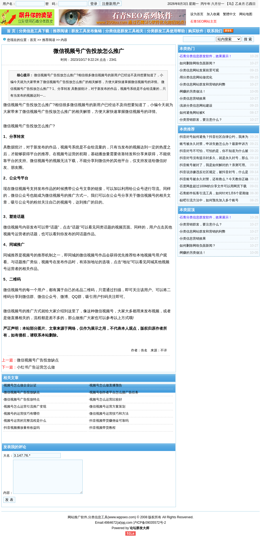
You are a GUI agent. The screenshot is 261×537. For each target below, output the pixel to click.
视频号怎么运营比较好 (105, 399)
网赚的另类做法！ (193, 91)
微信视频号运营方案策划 (107, 406)
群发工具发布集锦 (86, 31)
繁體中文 (229, 14)
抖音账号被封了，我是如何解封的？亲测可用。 (214, 165)
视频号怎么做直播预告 (105, 385)
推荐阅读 (60, 31)
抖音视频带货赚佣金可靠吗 (109, 420)
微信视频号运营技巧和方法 (109, 413)
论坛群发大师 (139, 528)
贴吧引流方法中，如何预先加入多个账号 (209, 200)
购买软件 (195, 31)
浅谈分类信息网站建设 (196, 105)
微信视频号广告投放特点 (22, 399)
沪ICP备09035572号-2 (149, 523)
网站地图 (245, 14)
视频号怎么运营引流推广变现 (25, 406)
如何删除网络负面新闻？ (198, 63)
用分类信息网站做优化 (196, 77)
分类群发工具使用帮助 (166, 31)
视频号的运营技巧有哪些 (22, 413)
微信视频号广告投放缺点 (38, 360)
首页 (33, 40)
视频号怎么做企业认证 (20, 385)
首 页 (11, 31)
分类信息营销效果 (193, 98)
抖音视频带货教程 (102, 428)
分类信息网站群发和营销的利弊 (202, 84)
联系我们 (214, 31)
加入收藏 (213, 14)
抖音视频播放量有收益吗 (22, 428)
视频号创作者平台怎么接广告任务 (113, 392)
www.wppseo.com (122, 517)
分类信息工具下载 (34, 31)
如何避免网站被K (192, 113)
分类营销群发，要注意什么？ (201, 120)
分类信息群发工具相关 (124, 31)
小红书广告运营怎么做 (36, 367)
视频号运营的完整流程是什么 (25, 420)
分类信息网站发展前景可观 (199, 70)
